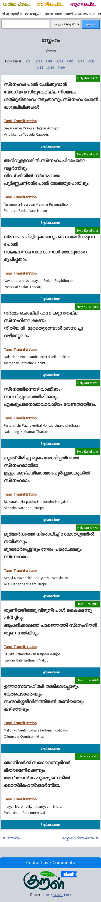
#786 (80, 61)
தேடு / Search (91, 26)
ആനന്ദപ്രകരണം (85, 4)
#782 (38, 61)
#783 (49, 61)
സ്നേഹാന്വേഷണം (78, 838)
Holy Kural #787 (87, 527)
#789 (50, 67)
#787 (91, 61)
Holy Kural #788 (87, 604)
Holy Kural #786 (87, 451)
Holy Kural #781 (87, 78)
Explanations (51, 146)
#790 (61, 67)
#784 (59, 61)
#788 (39, 67)
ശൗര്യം (13, 838)
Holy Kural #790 (87, 756)
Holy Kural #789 (87, 680)
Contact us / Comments (50, 863)
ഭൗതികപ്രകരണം (51, 4)
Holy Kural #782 (87, 154)
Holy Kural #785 (87, 383)
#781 (28, 61)
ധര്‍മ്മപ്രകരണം (18, 4)
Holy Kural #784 (87, 306)
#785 (70, 61)
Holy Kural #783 (87, 230)
